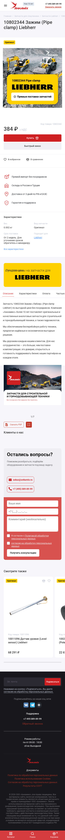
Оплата (46, 293)
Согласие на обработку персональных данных (32, 782)
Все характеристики (14, 249)
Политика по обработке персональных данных (33, 775)
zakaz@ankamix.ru (20, 479)
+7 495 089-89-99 (53, 4)
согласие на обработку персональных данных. (28, 691)
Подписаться (52, 682)
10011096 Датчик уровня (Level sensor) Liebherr (27, 640)
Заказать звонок (53, 7)
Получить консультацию (23, 553)
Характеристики (28, 293)
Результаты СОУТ (32, 786)
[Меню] (5, 5)
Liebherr (38, 237)
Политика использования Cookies (32, 778)
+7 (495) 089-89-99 (20, 489)
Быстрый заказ (32, 146)
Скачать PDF (13, 425)
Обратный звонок (32, 723)
